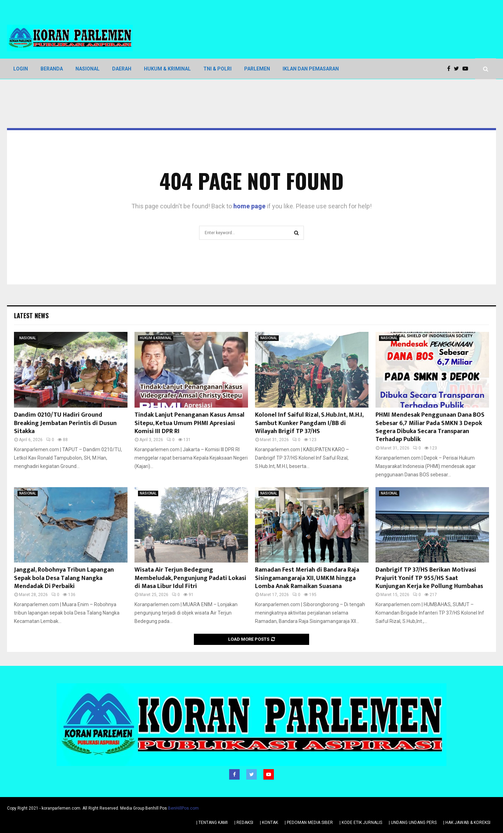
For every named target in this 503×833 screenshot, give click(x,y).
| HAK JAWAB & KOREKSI (466, 822)
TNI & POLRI (217, 69)
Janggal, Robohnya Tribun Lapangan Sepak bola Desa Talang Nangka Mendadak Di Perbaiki (64, 578)
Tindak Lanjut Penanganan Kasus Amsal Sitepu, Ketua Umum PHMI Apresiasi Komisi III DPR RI (189, 423)
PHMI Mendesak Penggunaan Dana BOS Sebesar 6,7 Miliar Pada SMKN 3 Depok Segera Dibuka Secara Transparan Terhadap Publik (430, 427)
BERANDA (52, 69)
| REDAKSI (243, 822)
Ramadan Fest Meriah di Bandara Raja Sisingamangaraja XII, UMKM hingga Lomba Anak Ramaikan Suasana (307, 578)
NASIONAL (87, 69)
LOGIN (20, 69)
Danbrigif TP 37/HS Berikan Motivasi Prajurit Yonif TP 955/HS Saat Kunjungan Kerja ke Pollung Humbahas (429, 578)
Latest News (31, 315)
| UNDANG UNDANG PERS (413, 822)
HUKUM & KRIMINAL (167, 69)
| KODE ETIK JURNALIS (361, 822)
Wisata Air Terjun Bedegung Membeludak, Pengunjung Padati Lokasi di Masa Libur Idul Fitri (190, 578)
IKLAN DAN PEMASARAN (311, 69)
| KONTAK (269, 822)
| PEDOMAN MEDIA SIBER (309, 822)
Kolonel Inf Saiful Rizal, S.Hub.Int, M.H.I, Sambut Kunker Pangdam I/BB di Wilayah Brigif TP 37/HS (309, 423)
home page (249, 206)
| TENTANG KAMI (212, 822)
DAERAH (121, 69)
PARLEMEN (257, 69)
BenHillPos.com (183, 807)
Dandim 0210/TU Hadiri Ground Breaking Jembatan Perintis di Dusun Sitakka (65, 423)
